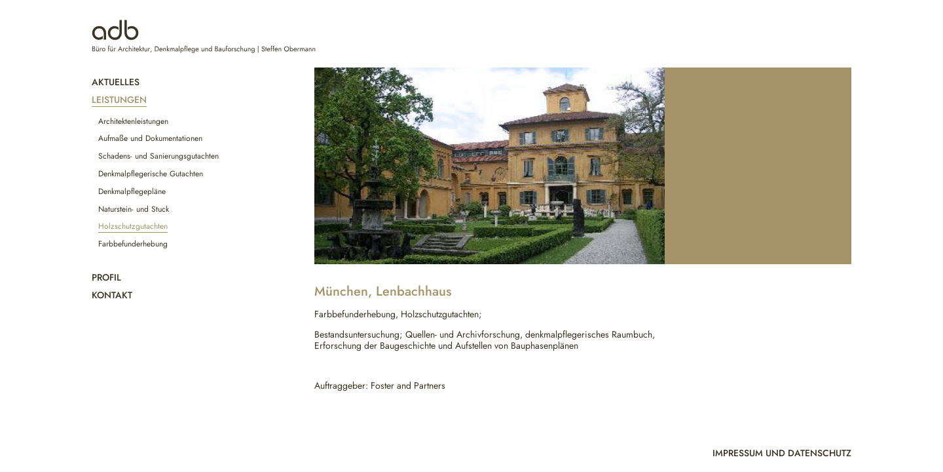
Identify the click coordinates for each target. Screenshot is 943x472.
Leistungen (119, 99)
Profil (106, 277)
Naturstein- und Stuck (133, 209)
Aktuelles (115, 81)
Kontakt (112, 295)
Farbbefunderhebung (133, 244)
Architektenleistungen (133, 121)
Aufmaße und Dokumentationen (150, 138)
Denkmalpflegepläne (132, 191)
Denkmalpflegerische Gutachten (150, 174)
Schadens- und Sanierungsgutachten (158, 156)
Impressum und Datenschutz (781, 453)
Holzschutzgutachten (133, 226)
